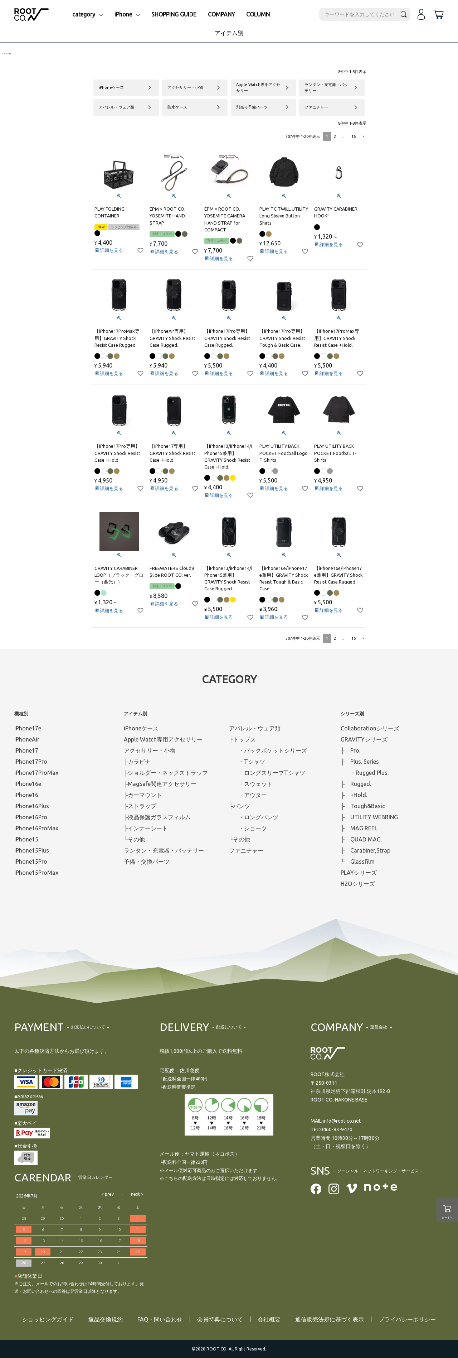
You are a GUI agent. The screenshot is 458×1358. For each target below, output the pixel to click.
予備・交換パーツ (147, 861)
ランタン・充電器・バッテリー (164, 850)
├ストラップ (140, 806)
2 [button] (335, 136)
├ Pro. (350, 750)
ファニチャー (246, 850)
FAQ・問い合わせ (159, 1319)
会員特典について (220, 1319)
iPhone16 (26, 795)
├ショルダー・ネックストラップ (166, 773)
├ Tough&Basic (363, 806)
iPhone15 (26, 839)
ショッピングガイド (48, 1319)
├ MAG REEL (359, 828)
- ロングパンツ (253, 817)
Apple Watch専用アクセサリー (163, 739)
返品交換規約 (105, 1319)
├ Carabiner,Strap (365, 850)
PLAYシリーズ (359, 872)
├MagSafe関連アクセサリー (160, 784)
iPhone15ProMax (36, 872)
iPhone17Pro (30, 761)
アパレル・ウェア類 (255, 728)
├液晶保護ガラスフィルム (157, 817)
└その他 (134, 839)
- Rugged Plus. (365, 773)
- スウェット (251, 784)
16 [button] (353, 136)
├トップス (242, 739)
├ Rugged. (356, 784)
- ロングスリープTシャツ (267, 773)
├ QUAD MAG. (361, 839)
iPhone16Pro (30, 817)
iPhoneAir (26, 739)
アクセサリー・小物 (149, 750)
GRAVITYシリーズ (364, 739)
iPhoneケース (141, 728)
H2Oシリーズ (358, 884)
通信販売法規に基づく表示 (329, 1319)
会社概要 (269, 1319)
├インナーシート (146, 828)
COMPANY (221, 14)
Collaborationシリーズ (370, 728)
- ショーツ (248, 828)
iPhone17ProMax (36, 773)
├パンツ (239, 806)
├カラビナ (137, 761)
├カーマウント (143, 795)
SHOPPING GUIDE (173, 14)
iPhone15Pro (30, 861)
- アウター (248, 795)
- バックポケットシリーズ (268, 750)
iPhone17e (27, 728)
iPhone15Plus (31, 850)
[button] (362, 136)
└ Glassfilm (358, 861)
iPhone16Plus (31, 806)
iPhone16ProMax (36, 828)
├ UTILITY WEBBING (369, 817)
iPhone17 (26, 750)
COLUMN (258, 14)
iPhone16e (27, 784)
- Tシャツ (247, 761)
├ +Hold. (354, 795)
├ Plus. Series (360, 761)
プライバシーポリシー (407, 1319)
